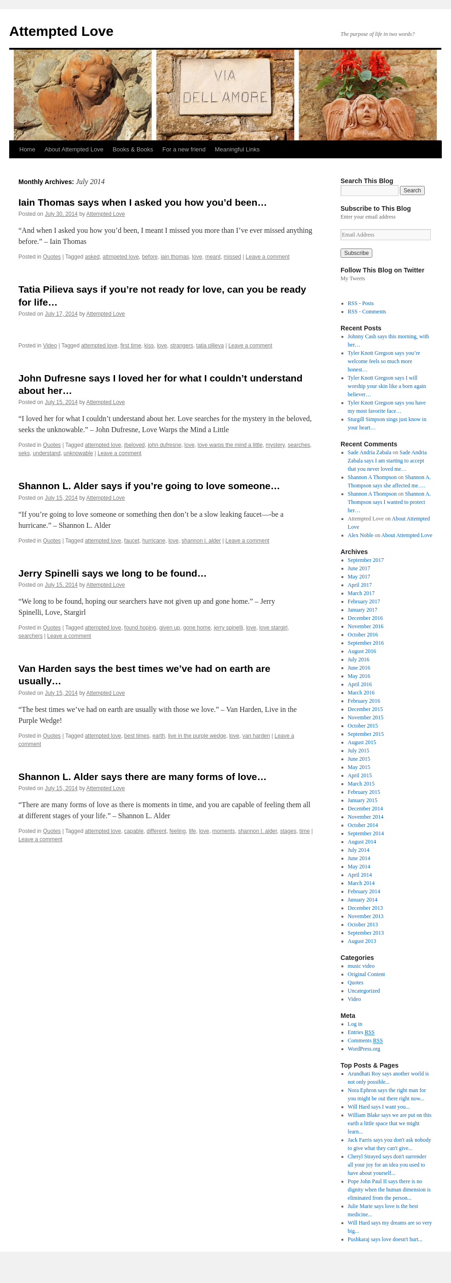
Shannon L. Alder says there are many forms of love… (142, 776)
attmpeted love (121, 257)
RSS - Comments (367, 311)
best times (137, 736)
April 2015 (360, 775)
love (197, 257)
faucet (131, 540)
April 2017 (360, 585)
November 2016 (366, 626)
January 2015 (362, 800)
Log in (355, 1024)
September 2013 (366, 933)
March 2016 (361, 692)
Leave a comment (267, 257)
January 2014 (362, 899)
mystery (275, 445)
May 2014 (359, 866)
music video (361, 966)
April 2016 (360, 684)
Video (50, 345)
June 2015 (359, 759)
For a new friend (184, 149)
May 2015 (359, 767)
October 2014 (363, 825)
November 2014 (366, 817)
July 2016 (359, 659)
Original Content (366, 974)
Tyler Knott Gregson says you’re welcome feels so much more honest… (384, 361)
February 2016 (364, 701)
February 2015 (364, 792)
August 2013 (362, 941)
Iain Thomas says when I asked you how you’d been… (142, 202)
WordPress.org (364, 1049)
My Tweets (353, 278)
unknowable (78, 453)
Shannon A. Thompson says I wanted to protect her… (389, 502)
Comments (365, 1040)
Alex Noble (361, 535)
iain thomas (175, 257)
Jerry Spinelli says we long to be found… (112, 573)
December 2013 (365, 908)
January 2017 (362, 610)
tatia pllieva (210, 345)
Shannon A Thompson (372, 477)
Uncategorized (364, 991)
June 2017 (359, 568)
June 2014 (359, 858)
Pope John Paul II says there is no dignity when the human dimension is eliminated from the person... (389, 1189)
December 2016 (365, 618)
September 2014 (366, 833)
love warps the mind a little (229, 445)
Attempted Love (61, 31)
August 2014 (362, 841)
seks (24, 453)
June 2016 (359, 668)
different (157, 831)
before (150, 257)
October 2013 (363, 924)
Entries (361, 1032)
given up (169, 627)
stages (288, 831)
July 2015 (359, 750)
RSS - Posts (361, 303)
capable (134, 831)
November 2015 (366, 717)
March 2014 (361, 883)
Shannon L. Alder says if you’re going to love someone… (149, 485)
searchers (30, 636)
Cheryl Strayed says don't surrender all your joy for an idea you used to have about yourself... (387, 1164)
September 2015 (366, 734)
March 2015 (361, 783)
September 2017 (366, 560)
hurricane (153, 540)
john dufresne (164, 445)
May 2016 (359, 676)
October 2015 (363, 725)
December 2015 (365, 709)
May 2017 (359, 576)
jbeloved (134, 445)
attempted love (99, 345)
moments (223, 831)
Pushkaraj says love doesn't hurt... (385, 1239)
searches (299, 445)
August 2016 (362, 651)
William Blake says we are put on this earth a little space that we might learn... (390, 1123)
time (305, 831)
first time (131, 345)
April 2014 (360, 875)
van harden (256, 736)
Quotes (52, 257)
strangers (181, 345)
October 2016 (363, 634)
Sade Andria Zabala (370, 452)
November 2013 (366, 916)
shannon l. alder (201, 540)
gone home (197, 627)
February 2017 (364, 601)
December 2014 (365, 808)
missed (232, 257)
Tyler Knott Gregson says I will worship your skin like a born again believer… (387, 386)
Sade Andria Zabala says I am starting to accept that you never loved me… (387, 460)
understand (46, 453)
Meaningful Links (237, 149)
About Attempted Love (74, 149)
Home (27, 149)
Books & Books (133, 149)
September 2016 (366, 643)
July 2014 (359, 850)
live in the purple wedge (197, 736)
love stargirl (273, 627)
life (192, 831)
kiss (149, 345)
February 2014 (364, 891)
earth (158, 736)
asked (92, 257)
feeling (177, 831)
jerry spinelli (228, 627)
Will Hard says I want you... (379, 1107)
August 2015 (362, 742)
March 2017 (361, 593)
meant (212, 257)
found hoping (140, 627)
